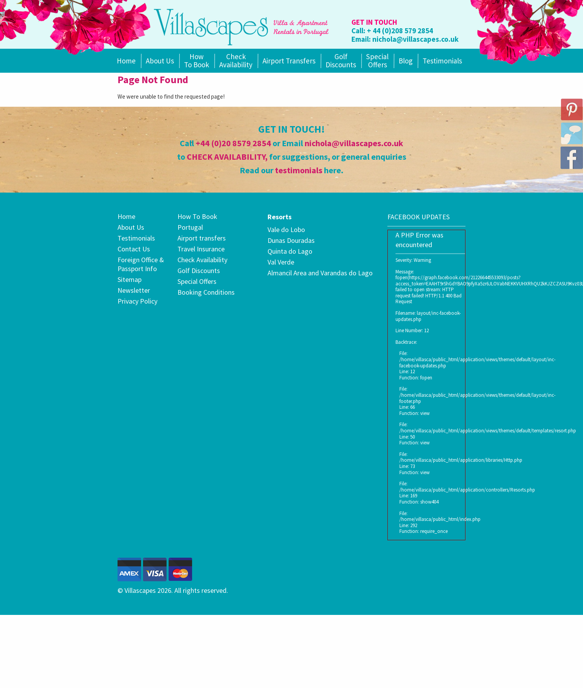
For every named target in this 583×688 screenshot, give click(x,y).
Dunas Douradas (291, 240)
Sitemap (129, 279)
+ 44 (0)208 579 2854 (400, 30)
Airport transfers (201, 238)
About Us (160, 60)
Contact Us (134, 248)
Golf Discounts (341, 60)
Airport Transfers (289, 60)
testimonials (298, 170)
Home (126, 60)
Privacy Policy (137, 301)
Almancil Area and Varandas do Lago (320, 272)
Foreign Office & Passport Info (141, 264)
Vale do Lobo (286, 229)
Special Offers (196, 281)
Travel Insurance (201, 248)
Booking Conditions (206, 292)
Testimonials (442, 60)
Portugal (190, 227)
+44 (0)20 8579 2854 (233, 143)
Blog (406, 60)
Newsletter (134, 290)
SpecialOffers (377, 60)
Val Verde (281, 262)
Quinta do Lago (290, 251)
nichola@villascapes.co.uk (415, 39)
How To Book (196, 60)
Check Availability (235, 60)
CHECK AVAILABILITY (226, 156)
